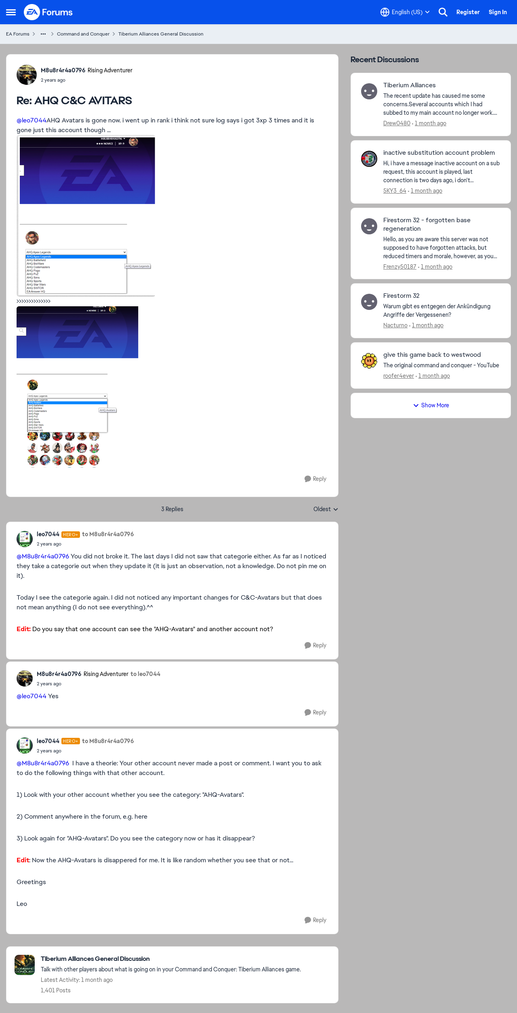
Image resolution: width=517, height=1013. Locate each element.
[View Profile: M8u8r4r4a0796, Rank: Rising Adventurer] (27, 75)
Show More (431, 405)
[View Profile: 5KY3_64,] (369, 159)
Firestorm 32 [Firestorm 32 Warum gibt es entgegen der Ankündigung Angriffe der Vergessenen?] (401, 296)
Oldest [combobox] (325, 509)
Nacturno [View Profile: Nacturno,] (395, 325)
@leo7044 (31, 120)
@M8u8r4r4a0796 (43, 556)
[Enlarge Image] (172, 216)
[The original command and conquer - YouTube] (441, 365)
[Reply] (315, 479)
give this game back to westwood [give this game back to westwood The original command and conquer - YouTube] (432, 355)
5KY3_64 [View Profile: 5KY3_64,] (394, 190)
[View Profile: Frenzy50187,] (369, 226)
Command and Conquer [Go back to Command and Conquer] (83, 34)
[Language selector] (405, 12)
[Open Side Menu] (11, 12)
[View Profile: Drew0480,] (369, 91)
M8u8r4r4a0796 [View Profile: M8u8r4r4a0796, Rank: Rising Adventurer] (63, 70)
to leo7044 (145, 674)
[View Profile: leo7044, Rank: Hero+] (25, 539)
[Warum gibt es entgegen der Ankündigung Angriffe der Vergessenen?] (441, 310)
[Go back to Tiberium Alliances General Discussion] (171, 959)
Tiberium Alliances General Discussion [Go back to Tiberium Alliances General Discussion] (161, 34)
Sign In (498, 12)
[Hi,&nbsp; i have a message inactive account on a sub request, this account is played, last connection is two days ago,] (441, 172)
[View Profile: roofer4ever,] (369, 361)
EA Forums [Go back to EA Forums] (17, 34)
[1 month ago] (429, 123)
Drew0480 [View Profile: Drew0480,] (396, 123)
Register (468, 12)
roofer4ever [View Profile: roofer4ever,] (398, 375)
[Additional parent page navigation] (43, 34)
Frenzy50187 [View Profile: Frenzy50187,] (399, 266)
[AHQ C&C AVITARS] (86, 80)
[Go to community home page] (48, 12)
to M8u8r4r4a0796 (108, 534)
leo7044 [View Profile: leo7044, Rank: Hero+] (48, 534)
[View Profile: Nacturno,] (369, 302)
